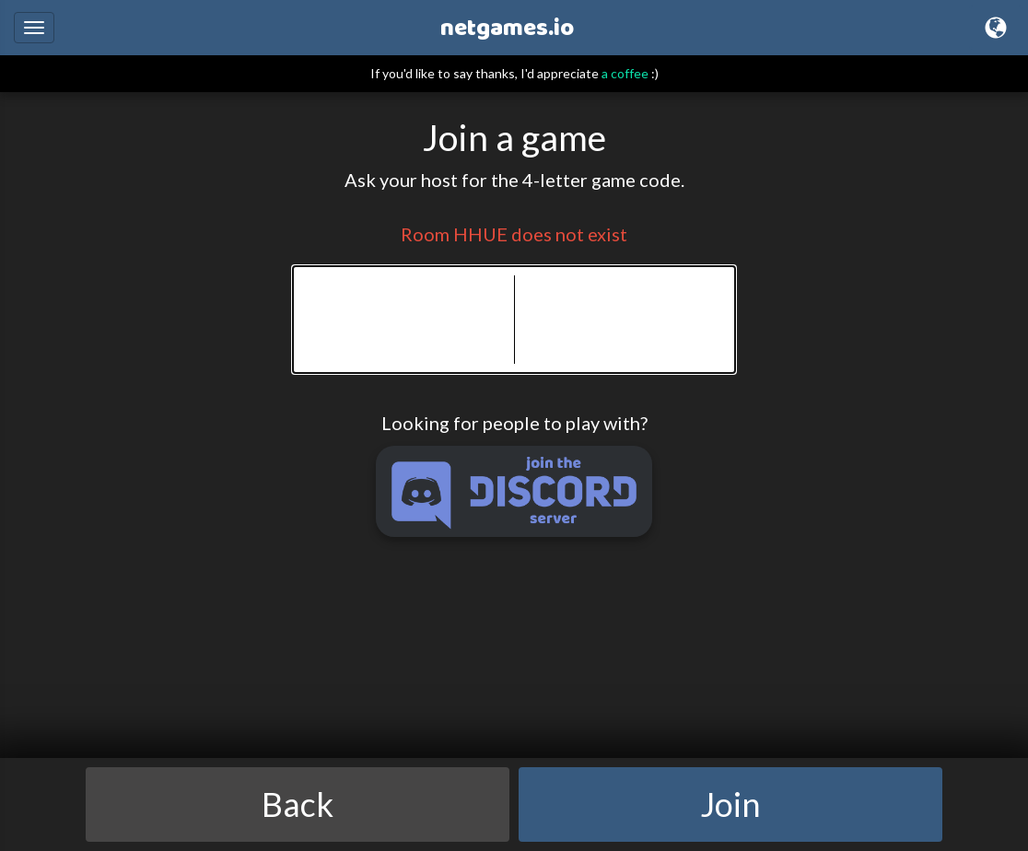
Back (297, 804)
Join (730, 804)
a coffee (625, 73)
